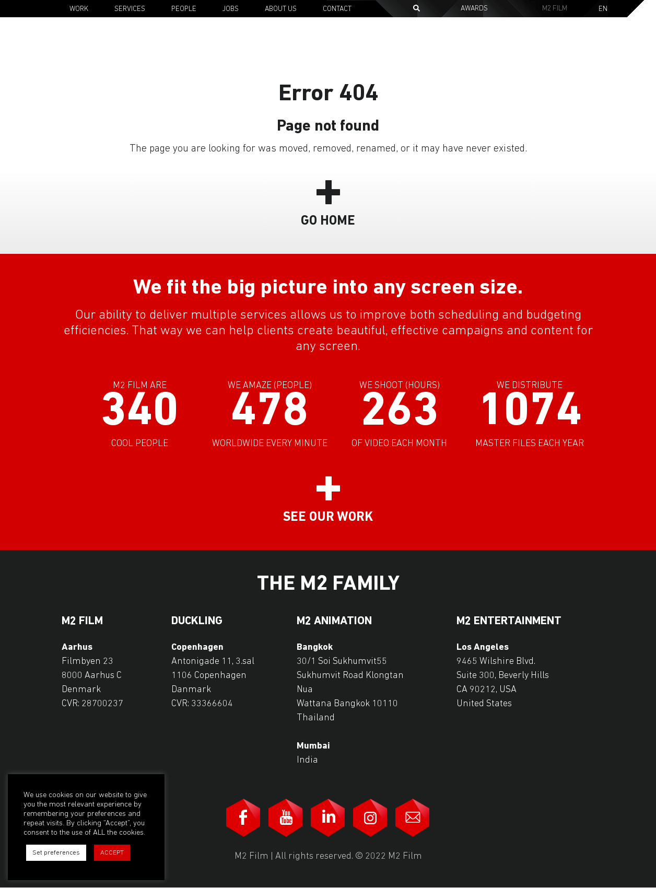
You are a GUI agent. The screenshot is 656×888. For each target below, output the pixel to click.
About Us (281, 9)
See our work (328, 517)
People (183, 9)
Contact (337, 9)
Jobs (230, 9)
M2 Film (554, 9)
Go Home (328, 221)
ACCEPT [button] (112, 852)
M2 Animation (334, 621)
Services (129, 9)
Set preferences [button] (56, 852)
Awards (474, 9)
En (603, 9)
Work (78, 9)
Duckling (196, 621)
